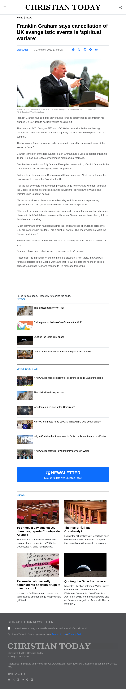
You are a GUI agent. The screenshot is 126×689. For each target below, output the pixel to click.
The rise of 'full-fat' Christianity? (77, 529)
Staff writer (22, 50)
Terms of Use (59, 634)
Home (20, 17)
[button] (4, 7)
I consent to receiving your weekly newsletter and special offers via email (49, 628)
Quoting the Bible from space (84, 581)
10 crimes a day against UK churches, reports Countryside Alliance (38, 531)
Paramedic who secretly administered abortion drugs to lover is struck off (38, 585)
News (29, 17)
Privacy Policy (75, 634)
